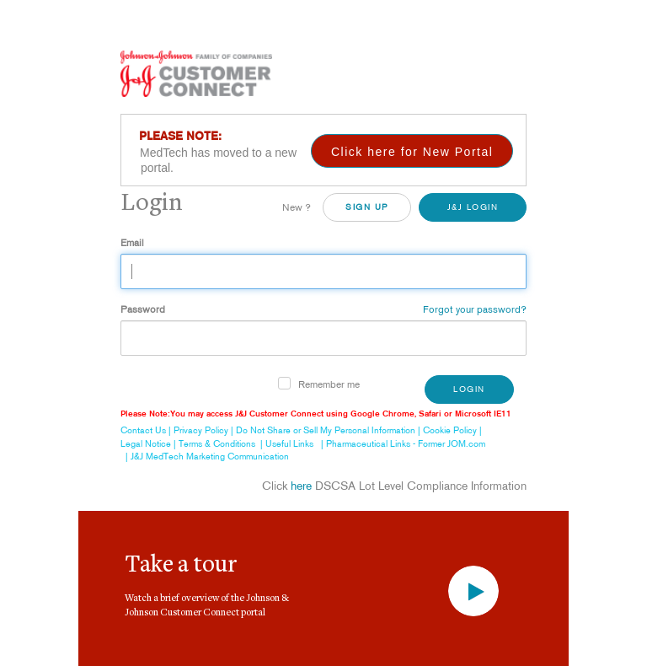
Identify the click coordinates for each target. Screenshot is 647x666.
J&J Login (473, 206)
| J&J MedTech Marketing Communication (204, 456)
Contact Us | (147, 430)
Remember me (329, 384)
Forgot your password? (475, 309)
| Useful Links (284, 443)
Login (469, 389)
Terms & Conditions (217, 443)
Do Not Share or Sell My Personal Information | (329, 430)
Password (142, 309)
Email (132, 242)
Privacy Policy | (205, 430)
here (301, 485)
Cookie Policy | (453, 430)
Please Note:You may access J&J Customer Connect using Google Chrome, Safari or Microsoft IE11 (315, 413)
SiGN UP (366, 206)
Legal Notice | (149, 443)
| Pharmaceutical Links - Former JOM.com (400, 443)
